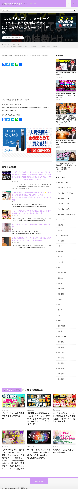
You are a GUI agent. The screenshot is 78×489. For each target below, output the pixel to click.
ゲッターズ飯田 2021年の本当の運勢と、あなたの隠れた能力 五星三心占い (66, 142)
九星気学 (60, 224)
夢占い (60, 255)
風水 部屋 (61, 370)
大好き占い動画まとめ (21, 484)
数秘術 (59, 171)
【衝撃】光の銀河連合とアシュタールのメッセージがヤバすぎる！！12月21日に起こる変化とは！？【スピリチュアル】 (38, 415)
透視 (58, 99)
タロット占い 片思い (64, 208)
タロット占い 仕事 (63, 198)
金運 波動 (61, 339)
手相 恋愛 (61, 287)
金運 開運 (61, 354)
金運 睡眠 (61, 344)
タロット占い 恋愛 (63, 203)
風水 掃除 (61, 360)
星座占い (60, 302)
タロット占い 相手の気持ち (66, 213)
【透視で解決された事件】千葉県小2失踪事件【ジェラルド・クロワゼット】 (65, 95)
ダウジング (61, 219)
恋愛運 (60, 281)
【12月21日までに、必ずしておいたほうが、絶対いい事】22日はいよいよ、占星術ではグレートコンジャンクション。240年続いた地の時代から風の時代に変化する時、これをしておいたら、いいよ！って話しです (13, 455)
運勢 (58, 147)
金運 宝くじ (61, 328)
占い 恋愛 (61, 240)
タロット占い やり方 (64, 187)
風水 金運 (61, 375)
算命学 (60, 307)
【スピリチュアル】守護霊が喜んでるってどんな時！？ (13, 412)
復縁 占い (61, 276)
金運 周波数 (61, 323)
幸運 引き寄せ (62, 271)
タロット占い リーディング (66, 193)
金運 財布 (61, 349)
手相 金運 (61, 292)
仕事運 (60, 229)
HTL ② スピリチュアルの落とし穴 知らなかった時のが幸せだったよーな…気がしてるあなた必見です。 (38, 450)
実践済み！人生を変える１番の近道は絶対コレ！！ (64, 447)
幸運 (59, 266)
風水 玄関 (61, 365)
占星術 (60, 245)
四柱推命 (60, 250)
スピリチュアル (17, 37)
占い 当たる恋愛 (63, 234)
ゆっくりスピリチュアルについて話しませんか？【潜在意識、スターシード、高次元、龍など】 (64, 414)
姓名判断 (59, 77)
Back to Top (39, 477)
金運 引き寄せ (62, 334)
